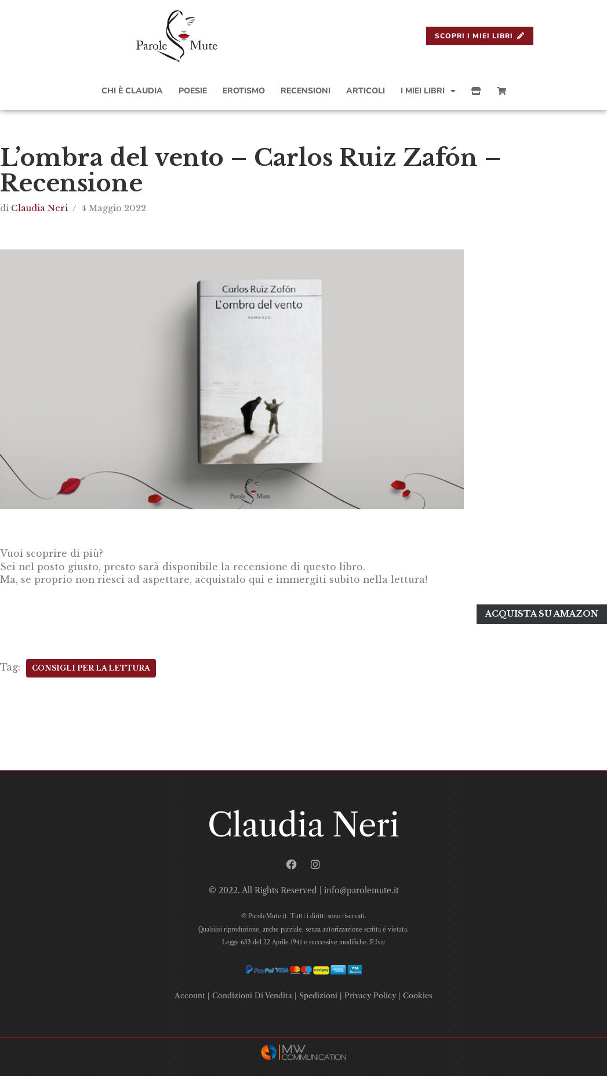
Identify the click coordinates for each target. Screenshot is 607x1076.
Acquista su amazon (542, 612)
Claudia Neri (39, 208)
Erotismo (244, 90)
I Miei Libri (428, 91)
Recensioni (305, 90)
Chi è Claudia (132, 90)
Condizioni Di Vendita (252, 993)
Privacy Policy (370, 993)
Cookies (417, 993)
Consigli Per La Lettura (91, 666)
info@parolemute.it (361, 888)
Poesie (193, 90)
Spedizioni (318, 993)
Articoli (365, 90)
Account (190, 993)
